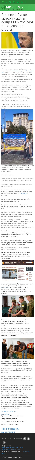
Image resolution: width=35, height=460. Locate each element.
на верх (3, 414)
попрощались (5, 288)
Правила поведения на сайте (11, 449)
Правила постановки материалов (12, 448)
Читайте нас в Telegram (8, 411)
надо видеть (24, 193)
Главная (8, 414)
